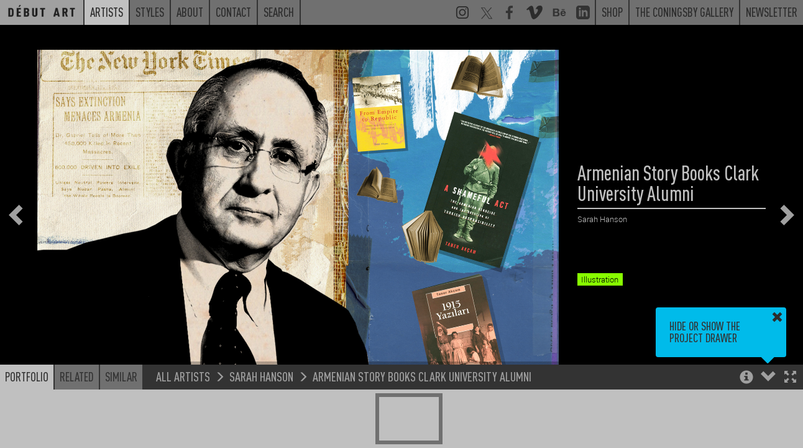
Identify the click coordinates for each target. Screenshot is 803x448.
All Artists (183, 376)
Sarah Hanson (261, 376)
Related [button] (77, 376)
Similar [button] (121, 376)
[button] (790, 378)
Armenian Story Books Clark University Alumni (422, 376)
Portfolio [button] (26, 376)
